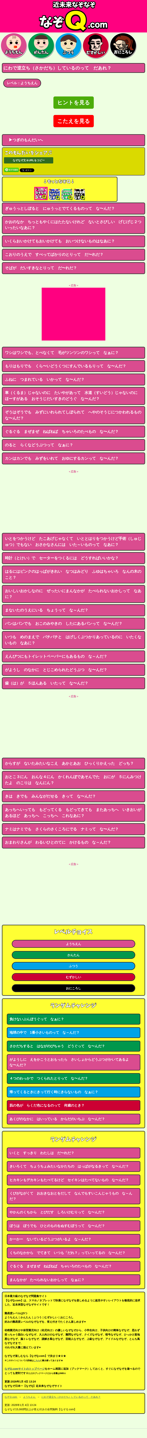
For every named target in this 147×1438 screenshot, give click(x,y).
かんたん (73, 955)
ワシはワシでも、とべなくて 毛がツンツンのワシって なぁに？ (62, 353)
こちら (37, 1360)
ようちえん (73, 944)
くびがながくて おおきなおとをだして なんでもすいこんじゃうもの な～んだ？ (70, 1196)
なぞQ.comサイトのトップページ (25, 1368)
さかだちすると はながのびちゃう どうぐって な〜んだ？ (57, 1046)
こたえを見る (73, 121)
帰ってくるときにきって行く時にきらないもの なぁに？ (53, 1092)
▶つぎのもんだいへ (24, 140)
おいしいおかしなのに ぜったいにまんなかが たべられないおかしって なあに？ (73, 594)
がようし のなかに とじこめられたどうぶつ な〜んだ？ (56, 670)
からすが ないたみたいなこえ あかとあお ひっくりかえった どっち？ (69, 763)
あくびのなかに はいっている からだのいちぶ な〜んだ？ (57, 1119)
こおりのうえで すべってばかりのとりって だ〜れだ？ (54, 254)
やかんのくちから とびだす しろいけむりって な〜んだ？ (57, 1212)
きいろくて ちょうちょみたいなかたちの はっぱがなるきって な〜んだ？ (69, 1166)
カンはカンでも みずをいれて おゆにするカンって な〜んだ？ (62, 458)
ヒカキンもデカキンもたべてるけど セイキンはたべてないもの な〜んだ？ (69, 1180)
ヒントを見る (73, 103)
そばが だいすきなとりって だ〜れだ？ (41, 268)
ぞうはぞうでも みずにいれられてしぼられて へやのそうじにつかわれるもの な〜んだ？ (75, 415)
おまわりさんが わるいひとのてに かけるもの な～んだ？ (58, 842)
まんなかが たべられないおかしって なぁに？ (46, 1280)
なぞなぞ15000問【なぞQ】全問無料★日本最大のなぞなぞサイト (73, 16)
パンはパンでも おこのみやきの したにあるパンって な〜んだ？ (63, 623)
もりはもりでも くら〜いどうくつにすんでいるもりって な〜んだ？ (65, 366)
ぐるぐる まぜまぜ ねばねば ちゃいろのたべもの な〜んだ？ (62, 431)
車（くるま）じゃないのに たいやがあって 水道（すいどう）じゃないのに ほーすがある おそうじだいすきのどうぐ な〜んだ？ (73, 396)
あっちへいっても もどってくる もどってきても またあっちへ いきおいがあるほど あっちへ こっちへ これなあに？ (73, 813)
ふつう (73, 966)
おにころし (73, 988)
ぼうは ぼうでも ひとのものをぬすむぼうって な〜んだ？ (57, 1226)
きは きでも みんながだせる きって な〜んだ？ (50, 796)
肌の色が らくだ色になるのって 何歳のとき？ (46, 1105)
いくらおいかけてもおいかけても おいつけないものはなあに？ (60, 241)
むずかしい (73, 977)
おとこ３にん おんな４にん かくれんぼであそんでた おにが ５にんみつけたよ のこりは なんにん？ (73, 780)
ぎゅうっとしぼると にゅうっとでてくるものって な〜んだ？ (60, 208)
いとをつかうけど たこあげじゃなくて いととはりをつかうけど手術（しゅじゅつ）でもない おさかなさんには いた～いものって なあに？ (73, 541)
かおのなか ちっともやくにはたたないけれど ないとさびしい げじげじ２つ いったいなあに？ (75, 225)
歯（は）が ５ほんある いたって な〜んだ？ (46, 683)
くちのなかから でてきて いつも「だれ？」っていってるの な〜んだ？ (67, 1253)
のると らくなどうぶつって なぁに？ (39, 445)
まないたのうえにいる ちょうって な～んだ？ (46, 610)
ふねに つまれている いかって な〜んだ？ (44, 379)
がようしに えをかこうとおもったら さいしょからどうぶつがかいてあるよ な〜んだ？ (70, 1062)
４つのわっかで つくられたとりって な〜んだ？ (48, 1078)
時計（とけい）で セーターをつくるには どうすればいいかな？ (62, 558)
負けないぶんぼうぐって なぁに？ (36, 1019)
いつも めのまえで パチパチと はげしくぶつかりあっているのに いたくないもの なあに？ (73, 640)
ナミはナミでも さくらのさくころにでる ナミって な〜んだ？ (62, 829)
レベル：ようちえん (22, 83)
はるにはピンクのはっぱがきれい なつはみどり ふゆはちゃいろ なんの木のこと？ (73, 574)
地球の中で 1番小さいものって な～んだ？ (44, 1032)
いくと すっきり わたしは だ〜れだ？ (41, 1153)
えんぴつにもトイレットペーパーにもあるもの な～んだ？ (56, 656)
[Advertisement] (73, 314)
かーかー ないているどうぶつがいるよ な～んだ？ (50, 1239)
